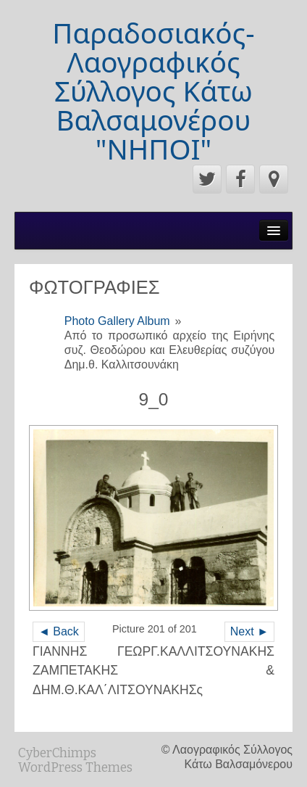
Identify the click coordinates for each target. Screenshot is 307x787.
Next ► (249, 631)
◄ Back (58, 631)
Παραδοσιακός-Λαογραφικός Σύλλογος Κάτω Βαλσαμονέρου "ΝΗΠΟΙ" (153, 91)
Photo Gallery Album (117, 321)
